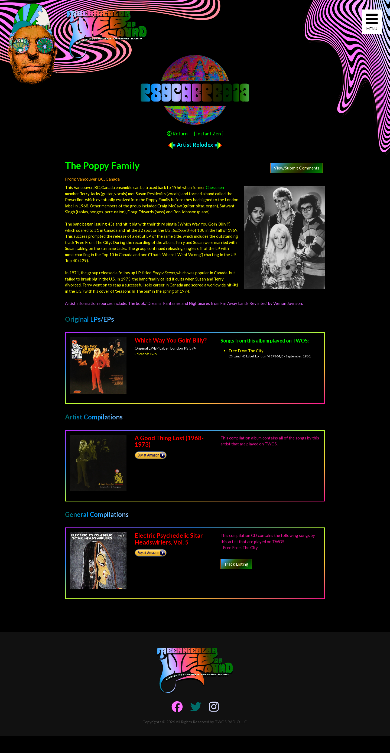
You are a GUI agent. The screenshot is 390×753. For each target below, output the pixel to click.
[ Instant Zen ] (208, 133)
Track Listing (236, 563)
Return (177, 133)
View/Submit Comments (296, 167)
